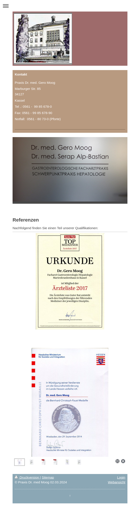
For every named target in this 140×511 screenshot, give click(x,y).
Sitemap (48, 477)
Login (121, 477)
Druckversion (27, 477)
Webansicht (116, 482)
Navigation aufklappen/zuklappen (70, 5)
